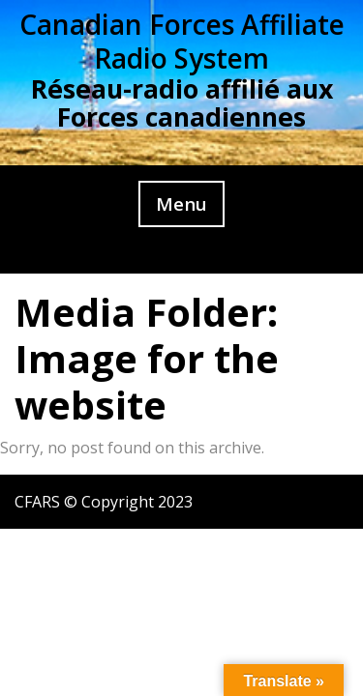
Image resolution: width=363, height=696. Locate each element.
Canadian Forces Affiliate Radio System (182, 41)
